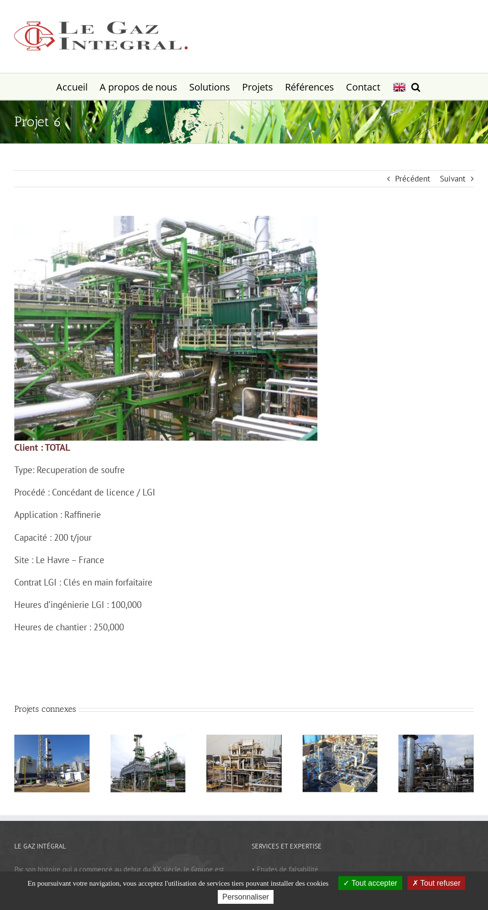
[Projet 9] (244, 739)
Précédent (412, 178)
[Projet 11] (52, 739)
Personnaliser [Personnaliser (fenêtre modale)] (246, 897)
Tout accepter (370, 883)
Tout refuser (436, 883)
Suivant (453, 178)
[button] (415, 86)
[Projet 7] (436, 739)
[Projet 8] (340, 739)
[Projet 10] (148, 739)
